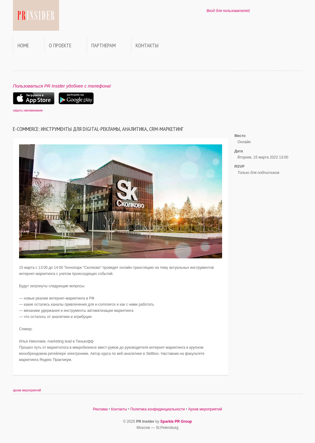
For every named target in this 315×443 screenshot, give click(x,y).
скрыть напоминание (28, 110)
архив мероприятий (27, 390)
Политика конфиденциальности (157, 409)
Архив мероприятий (205, 409)
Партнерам (103, 45)
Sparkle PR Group (176, 421)
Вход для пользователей (228, 11)
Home (23, 45)
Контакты (147, 45)
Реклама (100, 409)
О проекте (60, 45)
